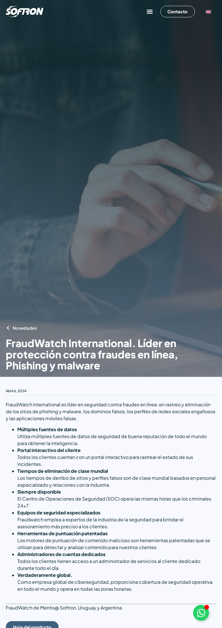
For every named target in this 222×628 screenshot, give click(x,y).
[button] (149, 11)
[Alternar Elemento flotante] (201, 613)
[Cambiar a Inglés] (208, 12)
